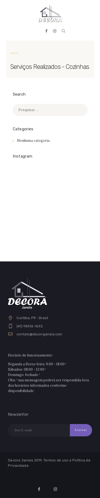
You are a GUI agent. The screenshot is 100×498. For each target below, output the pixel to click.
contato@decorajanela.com (39, 334)
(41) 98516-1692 (30, 326)
